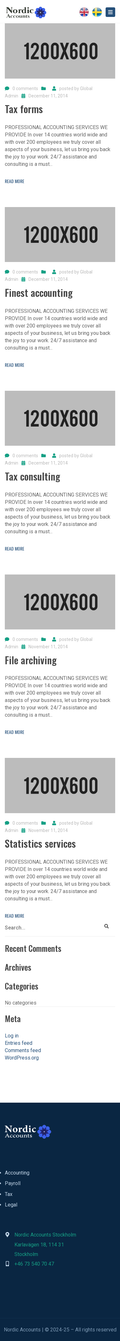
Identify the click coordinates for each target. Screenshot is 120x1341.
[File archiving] (31, 662)
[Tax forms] (24, 111)
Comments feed (23, 1050)
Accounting (17, 1173)
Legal (11, 1205)
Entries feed (18, 1043)
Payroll (12, 1183)
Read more (14, 181)
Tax (8, 1194)
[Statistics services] (40, 846)
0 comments (25, 88)
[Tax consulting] (32, 479)
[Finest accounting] (39, 295)
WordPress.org (22, 1058)
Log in (12, 1036)
